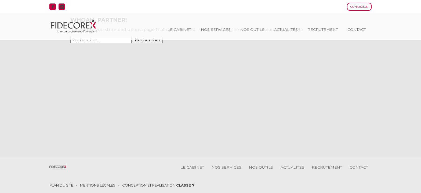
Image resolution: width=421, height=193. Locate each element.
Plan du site (61, 185)
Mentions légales (97, 185)
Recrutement (322, 29)
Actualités (286, 29)
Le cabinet (179, 29)
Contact (356, 29)
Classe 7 (185, 185)
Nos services (216, 29)
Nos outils (252, 29)
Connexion (359, 7)
